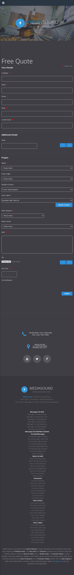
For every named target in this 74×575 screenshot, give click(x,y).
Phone (4, 96)
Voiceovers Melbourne (37, 491)
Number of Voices (8, 185)
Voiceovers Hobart (38, 498)
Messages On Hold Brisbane (37, 419)
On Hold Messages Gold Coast (38, 439)
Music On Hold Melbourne (37, 468)
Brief (3, 232)
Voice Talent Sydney (37, 532)
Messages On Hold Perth (37, 429)
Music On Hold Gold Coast (38, 461)
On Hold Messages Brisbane (37, 441)
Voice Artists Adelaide (38, 515)
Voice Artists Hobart (37, 520)
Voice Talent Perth (38, 540)
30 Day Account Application (49, 402)
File (3, 257)
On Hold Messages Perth (38, 451)
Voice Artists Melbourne (38, 513)
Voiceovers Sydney (38, 488)
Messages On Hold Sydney (37, 422)
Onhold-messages (38, 454)
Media (4, 163)
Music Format (6, 221)
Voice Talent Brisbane (38, 530)
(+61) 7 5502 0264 (45, 333)
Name (4, 85)
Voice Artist (19, 402)
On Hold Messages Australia (37, 436)
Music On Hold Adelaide (38, 471)
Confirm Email (6, 120)
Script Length (6, 174)
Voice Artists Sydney (37, 510)
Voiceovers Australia (37, 481)
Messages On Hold (31, 402)
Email (3, 108)
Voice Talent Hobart (37, 542)
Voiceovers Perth (37, 496)
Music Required (7, 211)
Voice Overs (24, 399)
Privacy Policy (45, 397)
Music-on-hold (38, 476)
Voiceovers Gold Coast (37, 483)
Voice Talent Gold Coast (38, 528)
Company (5, 73)
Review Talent (64, 205)
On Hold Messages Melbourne (38, 446)
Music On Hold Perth (38, 473)
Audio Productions (46, 399)
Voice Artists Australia (38, 503)
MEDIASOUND (41, 388)
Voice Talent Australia (38, 525)
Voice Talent (6, 195)
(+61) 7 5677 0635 (42, 335)
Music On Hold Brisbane (38, 464)
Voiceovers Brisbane (37, 486)
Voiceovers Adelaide (37, 493)
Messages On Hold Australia (37, 414)
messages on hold (58, 561)
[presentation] (17, 287)
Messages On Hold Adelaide (37, 427)
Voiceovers (34, 399)
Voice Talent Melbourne (38, 535)
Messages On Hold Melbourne (37, 424)
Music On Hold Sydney (37, 466)
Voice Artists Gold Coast (38, 505)
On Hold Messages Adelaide (37, 449)
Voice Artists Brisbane (38, 508)
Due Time (5, 268)
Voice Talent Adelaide (38, 537)
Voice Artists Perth (38, 518)
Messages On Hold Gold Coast (37, 417)
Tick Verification (7, 280)
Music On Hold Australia (38, 459)
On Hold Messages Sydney (38, 444)
